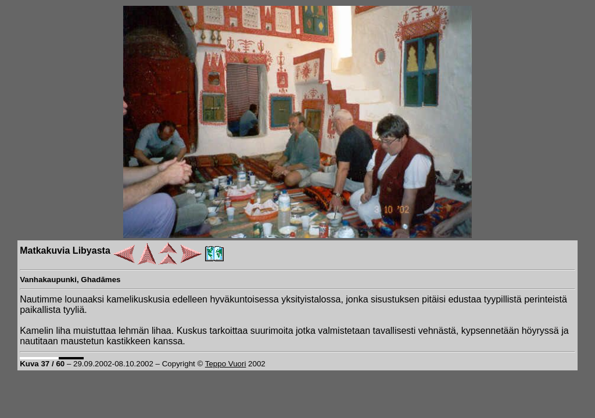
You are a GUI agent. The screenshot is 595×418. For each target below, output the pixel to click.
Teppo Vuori (225, 363)
